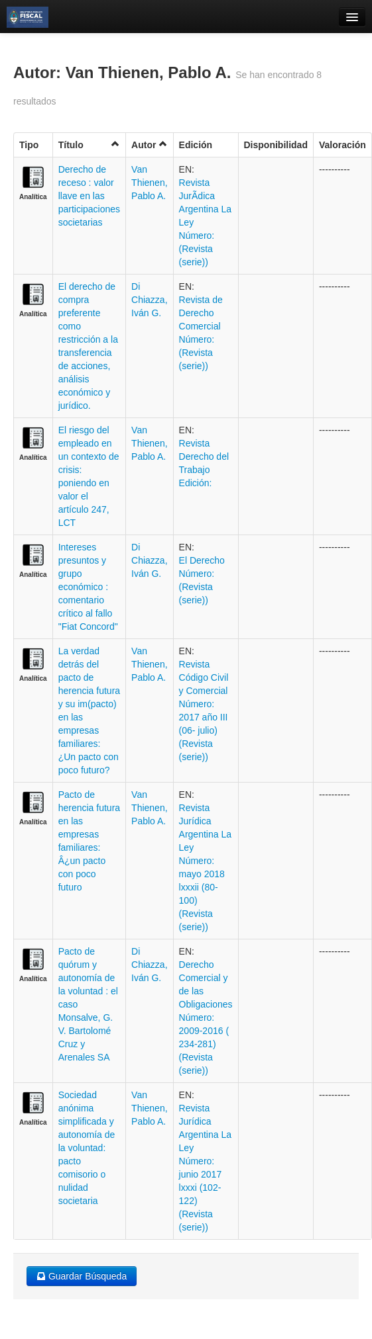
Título (89, 144)
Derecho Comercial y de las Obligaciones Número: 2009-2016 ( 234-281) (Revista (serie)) (206, 1017)
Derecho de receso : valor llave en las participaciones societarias (89, 196)
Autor (149, 144)
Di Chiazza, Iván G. (149, 299)
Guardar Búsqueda (81, 1276)
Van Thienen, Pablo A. (149, 182)
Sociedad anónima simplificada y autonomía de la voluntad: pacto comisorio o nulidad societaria (86, 1148)
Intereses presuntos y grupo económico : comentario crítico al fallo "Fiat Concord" (88, 587)
